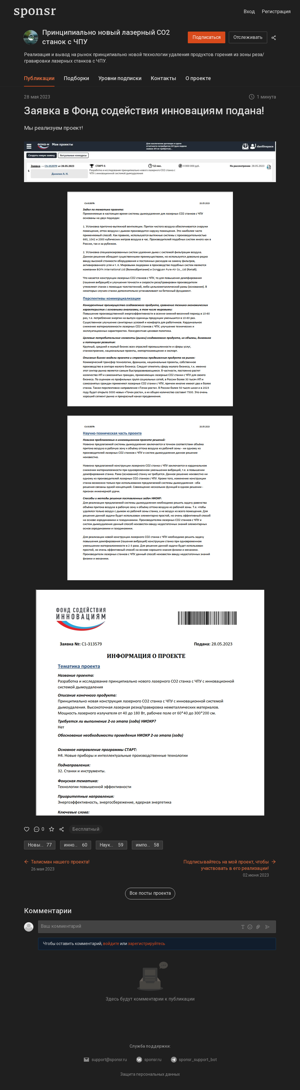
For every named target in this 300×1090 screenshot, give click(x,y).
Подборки (76, 78)
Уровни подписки (120, 78)
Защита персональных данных (150, 1074)
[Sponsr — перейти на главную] (35, 12)
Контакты (163, 78)
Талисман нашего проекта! (60, 862)
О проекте (198, 78)
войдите (111, 943)
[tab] (39, 78)
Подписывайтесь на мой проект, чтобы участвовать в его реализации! (226, 865)
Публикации (39, 78)
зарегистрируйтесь (146, 943)
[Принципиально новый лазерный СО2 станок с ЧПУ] (30, 37)
